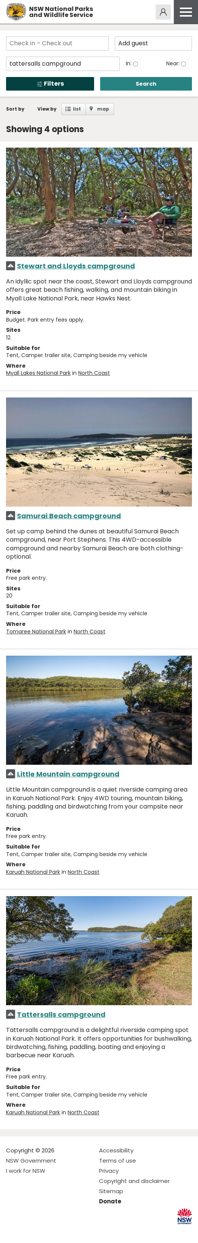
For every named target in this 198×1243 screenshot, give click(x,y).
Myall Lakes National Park (38, 373)
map (103, 109)
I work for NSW (25, 1171)
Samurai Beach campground (69, 516)
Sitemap (111, 1191)
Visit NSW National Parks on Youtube (46, 1231)
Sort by (15, 109)
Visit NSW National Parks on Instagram (29, 1231)
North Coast (94, 373)
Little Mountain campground (68, 774)
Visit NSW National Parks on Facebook (13, 1231)
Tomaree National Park (36, 631)
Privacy (109, 1171)
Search (146, 84)
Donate (110, 1201)
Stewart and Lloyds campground (76, 266)
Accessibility (116, 1150)
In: (129, 63)
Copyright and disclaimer (134, 1181)
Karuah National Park (33, 872)
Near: (173, 63)
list (77, 109)
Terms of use (117, 1160)
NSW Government (31, 1160)
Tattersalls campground (61, 1014)
